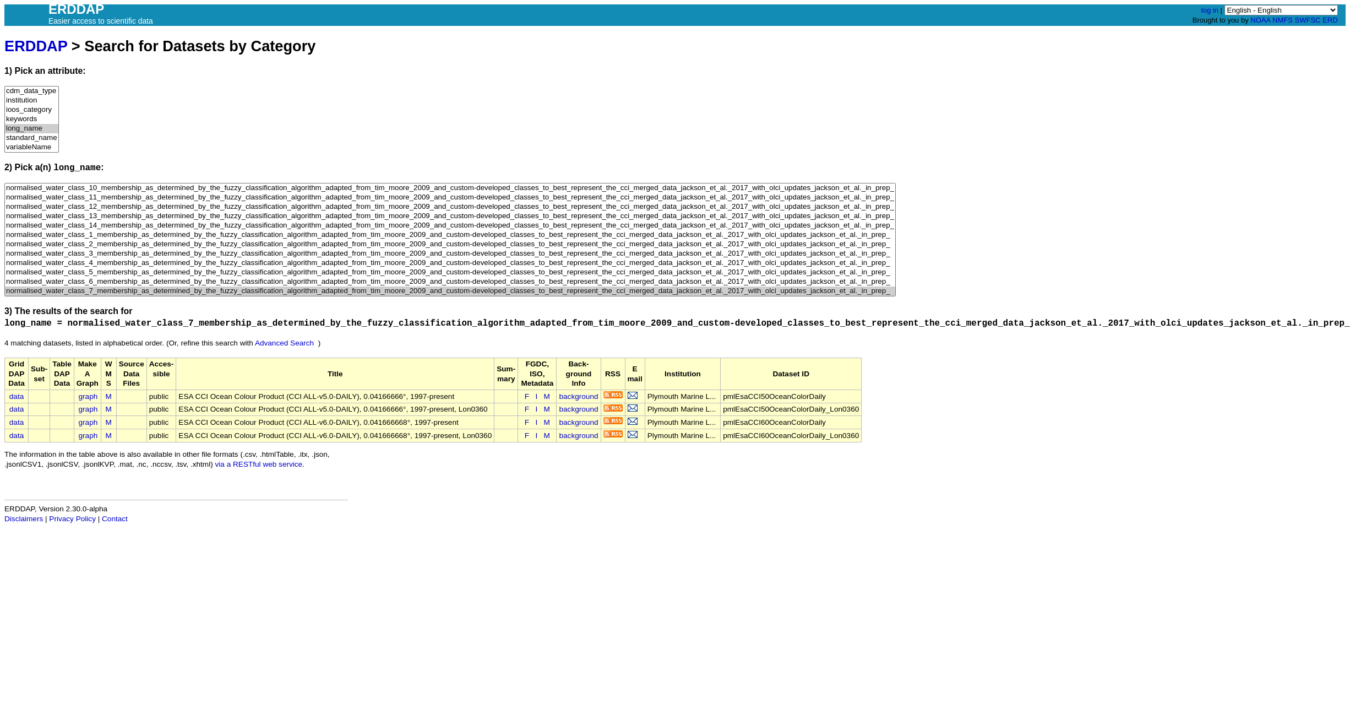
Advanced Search (284, 343)
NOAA (1260, 20)
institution (31, 100)
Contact (115, 519)
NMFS (1282, 20)
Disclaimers (23, 519)
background (578, 396)
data (16, 396)
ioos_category (31, 110)
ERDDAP (35, 46)
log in (1209, 10)
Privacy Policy (72, 519)
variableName (31, 147)
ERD (1329, 20)
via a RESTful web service (259, 464)
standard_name (31, 138)
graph (88, 396)
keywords (31, 119)
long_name (31, 128)
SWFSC (1308, 20)
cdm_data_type (31, 91)
